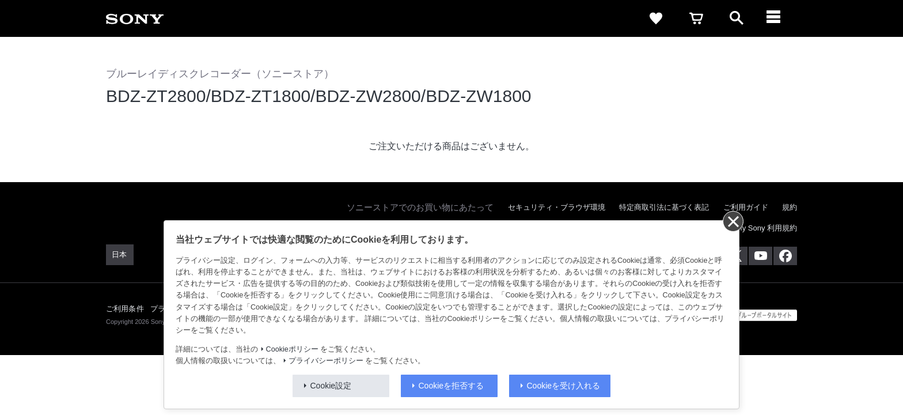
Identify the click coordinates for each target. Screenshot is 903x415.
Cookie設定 (331, 385)
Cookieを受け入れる (564, 385)
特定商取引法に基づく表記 (664, 207)
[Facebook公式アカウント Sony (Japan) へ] (785, 256)
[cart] (696, 18)
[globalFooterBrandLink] (754, 315)
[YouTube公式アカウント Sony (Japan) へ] (760, 256)
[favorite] (656, 18)
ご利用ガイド (745, 207)
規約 (789, 207)
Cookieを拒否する (451, 385)
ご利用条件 (125, 308)
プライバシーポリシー (326, 361)
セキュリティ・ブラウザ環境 (556, 207)
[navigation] (777, 18)
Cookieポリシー (292, 349)
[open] (736, 18)
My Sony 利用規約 (766, 228)
